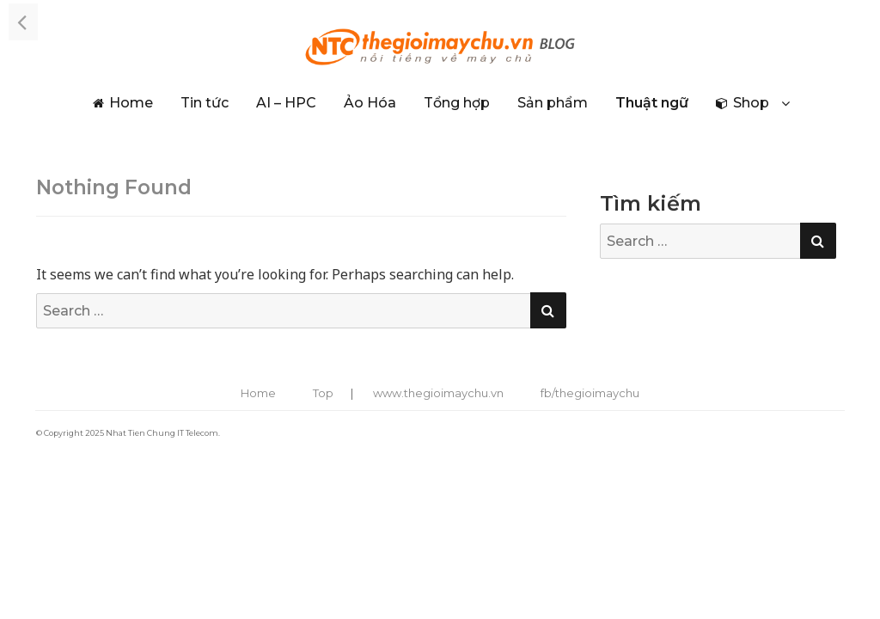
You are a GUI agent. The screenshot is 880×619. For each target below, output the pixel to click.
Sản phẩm (552, 103)
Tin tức (204, 103)
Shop (751, 103)
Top (323, 393)
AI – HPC (286, 103)
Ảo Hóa (370, 103)
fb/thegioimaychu (590, 393)
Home (131, 103)
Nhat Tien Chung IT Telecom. (163, 433)
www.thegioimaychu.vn (438, 393)
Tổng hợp (457, 103)
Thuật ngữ (651, 103)
